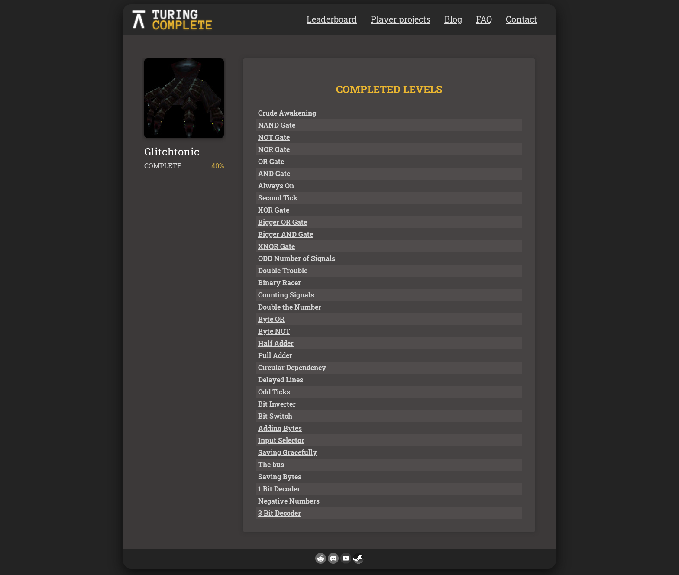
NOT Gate (274, 137)
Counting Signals (286, 294)
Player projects (400, 19)
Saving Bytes (279, 476)
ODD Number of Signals (296, 258)
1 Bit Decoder (279, 488)
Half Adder (276, 343)
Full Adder (275, 355)
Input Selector (281, 440)
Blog (453, 19)
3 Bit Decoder (279, 512)
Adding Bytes (280, 428)
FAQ (484, 19)
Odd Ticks (274, 391)
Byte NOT (274, 331)
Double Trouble (282, 270)
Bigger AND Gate (285, 234)
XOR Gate (273, 209)
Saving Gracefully (287, 452)
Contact (521, 19)
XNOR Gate (276, 246)
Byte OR (271, 318)
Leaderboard (332, 19)
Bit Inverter (277, 403)
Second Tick (277, 197)
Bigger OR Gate (282, 221)
